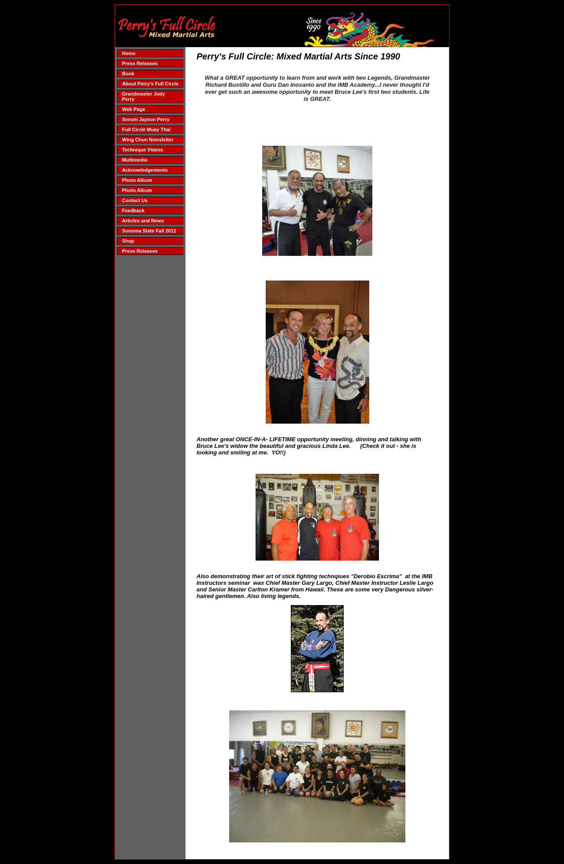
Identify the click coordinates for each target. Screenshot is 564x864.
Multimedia (134, 159)
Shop (128, 241)
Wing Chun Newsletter (148, 139)
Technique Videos (142, 149)
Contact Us (135, 200)
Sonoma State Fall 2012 (149, 230)
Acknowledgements (144, 170)
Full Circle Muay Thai (146, 129)
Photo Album (137, 180)
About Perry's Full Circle (150, 83)
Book (128, 73)
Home (129, 53)
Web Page (133, 109)
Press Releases (140, 63)
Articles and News (143, 220)
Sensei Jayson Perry (146, 119)
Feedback (133, 210)
